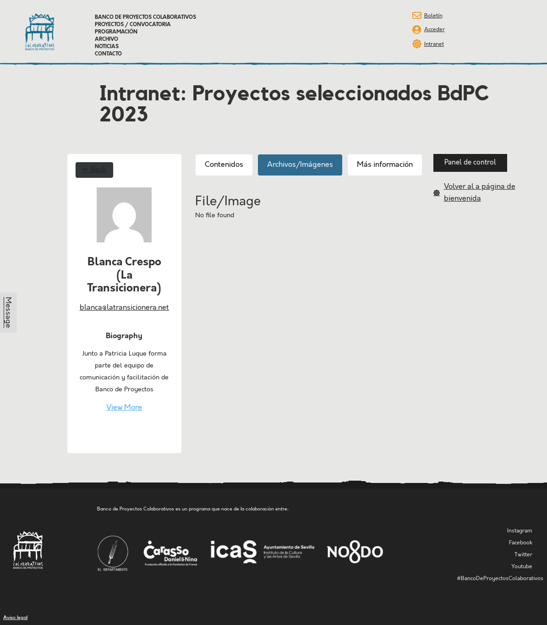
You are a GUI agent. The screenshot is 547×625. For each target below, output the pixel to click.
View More (124, 407)
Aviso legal (15, 617)
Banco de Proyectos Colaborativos (145, 17)
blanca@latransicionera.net (124, 307)
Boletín (433, 15)
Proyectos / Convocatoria (133, 24)
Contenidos (224, 164)
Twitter (523, 554)
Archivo (106, 39)
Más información (385, 164)
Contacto (108, 54)
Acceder (434, 29)
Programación (116, 32)
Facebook (520, 542)
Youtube (521, 566)
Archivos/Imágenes (300, 164)
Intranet (434, 44)
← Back (94, 169)
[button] (470, 163)
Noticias (107, 46)
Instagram (519, 530)
